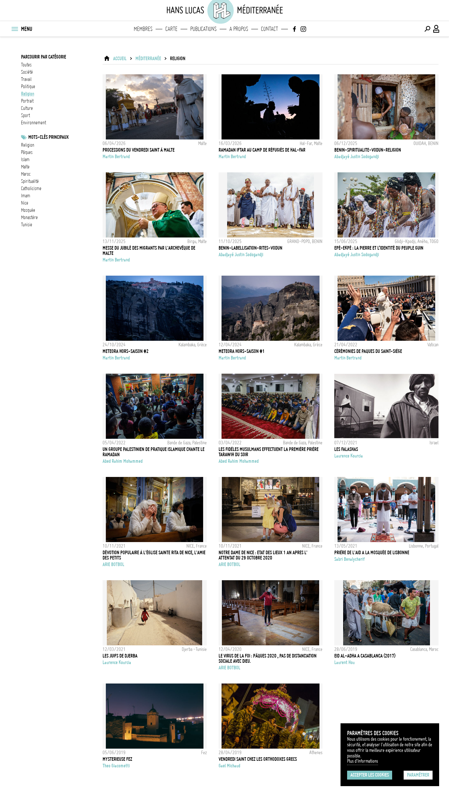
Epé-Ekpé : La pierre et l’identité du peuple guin (378, 248)
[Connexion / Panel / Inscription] (436, 29)
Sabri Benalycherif (349, 559)
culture (27, 108)
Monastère (29, 217)
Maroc (26, 174)
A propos (238, 29)
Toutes (26, 65)
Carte (171, 29)
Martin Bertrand (116, 157)
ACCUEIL (120, 59)
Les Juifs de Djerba (120, 656)
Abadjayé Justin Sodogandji (356, 157)
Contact (269, 29)
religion (27, 94)
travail (26, 79)
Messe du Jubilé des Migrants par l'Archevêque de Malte (149, 250)
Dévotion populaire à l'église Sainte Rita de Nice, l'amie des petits (154, 555)
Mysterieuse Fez (117, 759)
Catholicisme (31, 188)
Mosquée (28, 210)
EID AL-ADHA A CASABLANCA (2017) (364, 656)
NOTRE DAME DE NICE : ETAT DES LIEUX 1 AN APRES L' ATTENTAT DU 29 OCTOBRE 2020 (263, 555)
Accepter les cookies (369, 775)
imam (25, 196)
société (27, 72)
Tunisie (26, 225)
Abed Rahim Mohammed (123, 461)
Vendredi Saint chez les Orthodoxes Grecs (258, 759)
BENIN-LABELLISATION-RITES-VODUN (250, 248)
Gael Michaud (229, 766)
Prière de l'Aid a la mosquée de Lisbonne (371, 552)
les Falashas (346, 449)
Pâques (27, 152)
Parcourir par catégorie (43, 57)
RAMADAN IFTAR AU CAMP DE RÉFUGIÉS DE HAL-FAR (262, 150)
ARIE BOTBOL (113, 564)
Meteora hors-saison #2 (126, 351)
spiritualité (30, 181)
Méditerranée (148, 59)
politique (28, 86)
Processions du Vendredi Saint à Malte (139, 150)
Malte (25, 167)
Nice (24, 203)
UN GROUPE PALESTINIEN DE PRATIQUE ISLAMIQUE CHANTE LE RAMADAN (153, 452)
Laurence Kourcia (348, 456)
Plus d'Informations (362, 761)
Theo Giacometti (116, 766)
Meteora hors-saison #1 (242, 351)
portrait (27, 101)
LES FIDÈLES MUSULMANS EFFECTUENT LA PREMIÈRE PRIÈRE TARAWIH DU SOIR (269, 452)
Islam (25, 159)
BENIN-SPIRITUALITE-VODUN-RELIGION (367, 150)
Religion (27, 145)
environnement (33, 123)
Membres (143, 29)
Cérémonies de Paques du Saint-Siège (368, 351)
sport (25, 115)
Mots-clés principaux (48, 137)
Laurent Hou (344, 662)
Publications (203, 29)
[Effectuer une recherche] (427, 29)
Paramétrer (418, 775)
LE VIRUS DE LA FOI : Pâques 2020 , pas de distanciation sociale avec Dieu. (268, 658)
